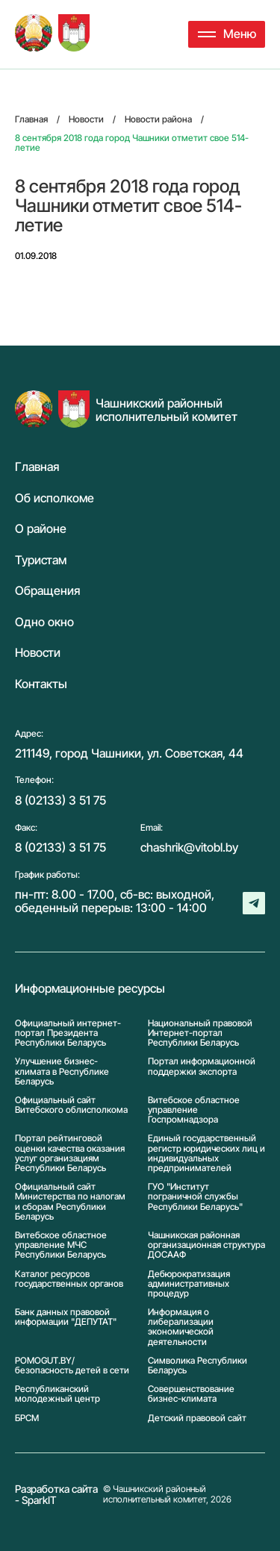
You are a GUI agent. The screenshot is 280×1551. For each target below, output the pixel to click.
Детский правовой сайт (197, 1418)
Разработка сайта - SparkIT (56, 1494)
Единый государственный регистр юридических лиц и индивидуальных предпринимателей (206, 1153)
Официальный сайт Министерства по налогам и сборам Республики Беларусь (70, 1201)
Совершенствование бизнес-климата (191, 1393)
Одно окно (44, 622)
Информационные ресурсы (90, 989)
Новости (37, 653)
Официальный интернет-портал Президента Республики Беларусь (68, 1033)
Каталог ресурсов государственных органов (69, 1279)
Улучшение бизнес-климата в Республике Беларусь (62, 1071)
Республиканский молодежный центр (57, 1393)
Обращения (47, 591)
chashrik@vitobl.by (189, 847)
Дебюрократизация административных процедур (189, 1284)
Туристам (40, 560)
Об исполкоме (54, 498)
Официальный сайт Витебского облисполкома (71, 1105)
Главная (37, 467)
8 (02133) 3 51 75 (60, 800)
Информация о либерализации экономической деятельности (181, 1326)
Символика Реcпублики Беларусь (197, 1365)
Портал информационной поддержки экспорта (201, 1066)
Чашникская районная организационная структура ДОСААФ (206, 1245)
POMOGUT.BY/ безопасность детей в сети (72, 1365)
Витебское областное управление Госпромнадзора (194, 1110)
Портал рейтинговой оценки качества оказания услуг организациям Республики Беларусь (70, 1153)
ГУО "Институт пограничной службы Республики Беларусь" (195, 1196)
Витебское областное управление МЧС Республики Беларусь (61, 1245)
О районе (40, 529)
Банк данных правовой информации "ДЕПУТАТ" (65, 1317)
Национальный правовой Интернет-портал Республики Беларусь (200, 1033)
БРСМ (27, 1418)
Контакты (41, 684)
